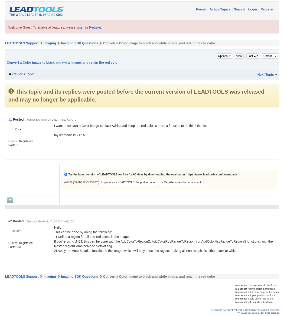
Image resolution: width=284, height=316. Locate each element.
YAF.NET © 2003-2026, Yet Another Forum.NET (256, 310)
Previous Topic (22, 74)
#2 (10, 221)
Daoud (14, 231)
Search (240, 9)
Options (224, 56)
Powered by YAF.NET (221, 310)
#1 (10, 119)
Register (267, 9)
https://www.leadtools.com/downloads (212, 174)
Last (253, 56)
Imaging (49, 43)
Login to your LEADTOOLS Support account (128, 182)
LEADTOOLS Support (22, 43)
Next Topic (265, 74)
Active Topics (220, 9)
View (239, 56)
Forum (201, 9)
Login (253, 9)
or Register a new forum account (181, 182)
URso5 (14, 129)
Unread (269, 56)
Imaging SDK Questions (79, 43)
